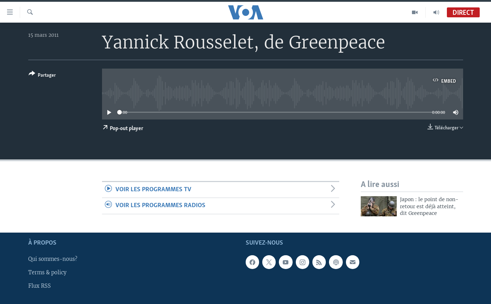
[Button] (42, 76)
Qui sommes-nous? (52, 259)
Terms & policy (47, 272)
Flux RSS (39, 286)
